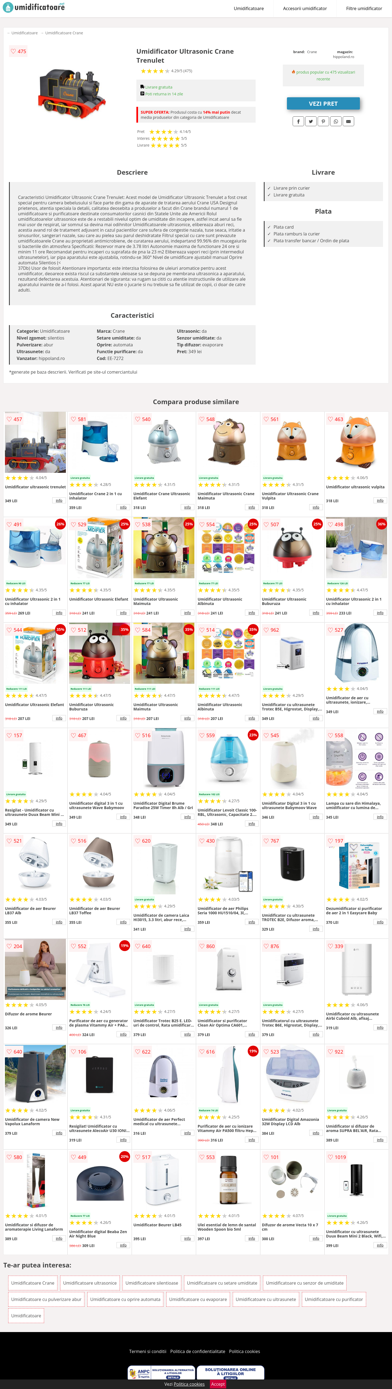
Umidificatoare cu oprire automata (125, 1299)
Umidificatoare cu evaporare (198, 1299)
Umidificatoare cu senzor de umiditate (305, 1283)
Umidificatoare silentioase (151, 1283)
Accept (218, 1384)
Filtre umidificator (364, 8)
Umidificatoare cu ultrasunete (266, 1299)
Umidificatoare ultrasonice (90, 1283)
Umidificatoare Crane (64, 32)
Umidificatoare (249, 8)
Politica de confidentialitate (197, 1351)
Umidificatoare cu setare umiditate (222, 1283)
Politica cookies (244, 1351)
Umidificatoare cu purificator (334, 1299)
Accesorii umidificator (305, 8)
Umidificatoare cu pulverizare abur (46, 1299)
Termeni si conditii (148, 1351)
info (59, 500)
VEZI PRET (323, 103)
